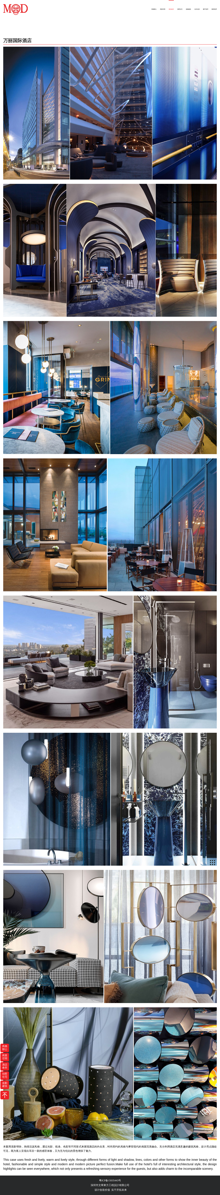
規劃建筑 (188, 9)
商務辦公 (154, 9)
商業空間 (162, 9)
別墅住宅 (179, 9)
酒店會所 (171, 9)
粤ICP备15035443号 (110, 1180)
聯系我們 (214, 9)
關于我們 (205, 9)
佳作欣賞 (197, 9)
